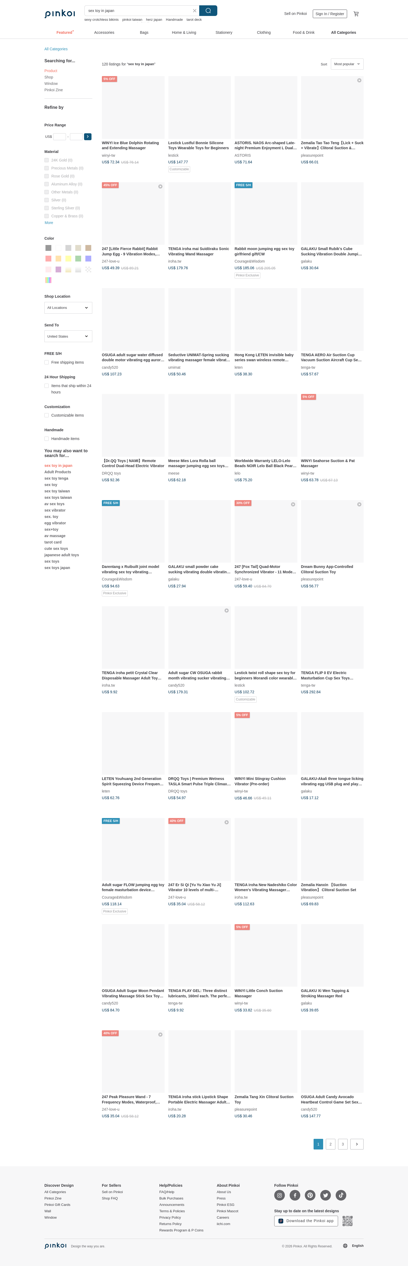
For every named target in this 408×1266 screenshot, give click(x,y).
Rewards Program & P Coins (181, 1230)
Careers (223, 1217)
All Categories (56, 49)
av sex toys (54, 504)
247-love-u (110, 261)
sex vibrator (54, 510)
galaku (306, 261)
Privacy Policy (170, 1217)
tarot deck (194, 20)
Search (208, 10)
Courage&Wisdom (250, 261)
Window (51, 83)
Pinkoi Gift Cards (57, 1205)
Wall (47, 1211)
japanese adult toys (61, 555)
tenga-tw (308, 367)
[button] (87, 136)
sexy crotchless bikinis (101, 20)
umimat (174, 367)
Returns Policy (170, 1224)
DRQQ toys (111, 473)
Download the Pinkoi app (306, 1221)
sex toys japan (57, 568)
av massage (54, 536)
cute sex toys (56, 548)
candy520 (110, 367)
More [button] (49, 223)
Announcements (171, 1205)
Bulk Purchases (171, 1198)
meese (174, 473)
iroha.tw (174, 261)
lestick (173, 155)
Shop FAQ (110, 1198)
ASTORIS (243, 155)
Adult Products (57, 472)
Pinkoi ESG (225, 1205)
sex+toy (51, 529)
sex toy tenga (56, 478)
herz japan (154, 20)
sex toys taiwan (58, 497)
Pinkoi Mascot (227, 1211)
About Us (224, 1192)
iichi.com (223, 1224)
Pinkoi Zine (53, 90)
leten (239, 367)
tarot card (53, 542)
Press (221, 1198)
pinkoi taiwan (132, 20)
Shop (48, 77)
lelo (237, 473)
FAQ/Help (166, 1192)
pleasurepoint (312, 155)
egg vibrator (55, 523)
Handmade (174, 20)
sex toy (50, 485)
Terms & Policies (172, 1211)
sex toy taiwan (57, 491)
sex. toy (51, 516)
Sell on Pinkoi (295, 13)
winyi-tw (108, 155)
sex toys (51, 561)
